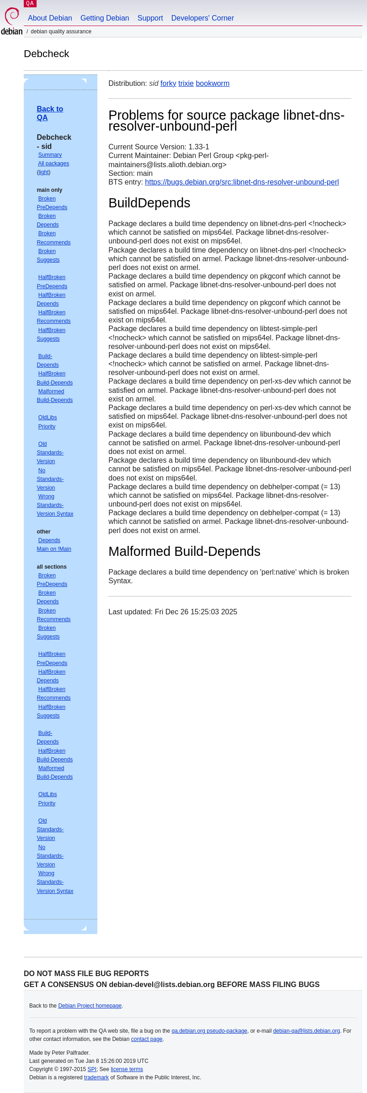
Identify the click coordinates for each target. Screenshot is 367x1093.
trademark (96, 1077)
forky (168, 83)
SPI (92, 1069)
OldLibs (47, 417)
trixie (186, 83)
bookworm (212, 83)
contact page (147, 1039)
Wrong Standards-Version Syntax (55, 505)
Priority (46, 426)
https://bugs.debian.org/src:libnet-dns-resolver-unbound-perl (242, 182)
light (43, 172)
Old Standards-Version (50, 453)
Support (150, 18)
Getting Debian (104, 18)
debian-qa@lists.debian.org (306, 1031)
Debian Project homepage (90, 1006)
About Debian (50, 18)
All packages (53, 163)
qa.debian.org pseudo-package (209, 1031)
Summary (50, 155)
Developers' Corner (202, 18)
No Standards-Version (50, 479)
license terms (127, 1069)
